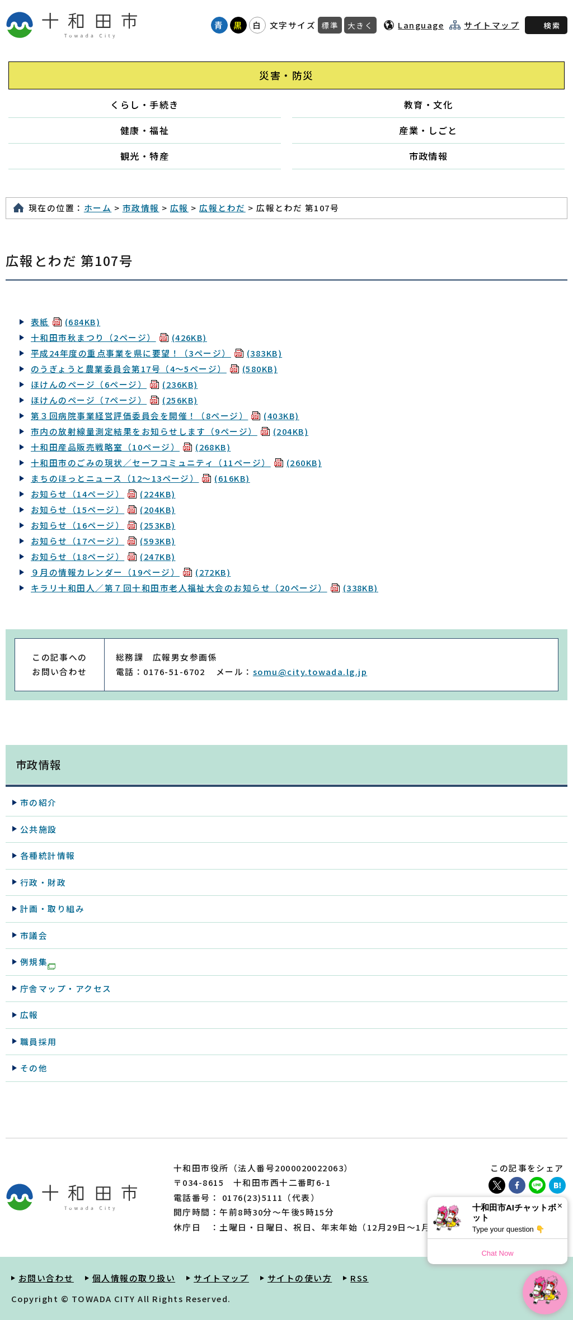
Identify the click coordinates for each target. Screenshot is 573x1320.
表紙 (65, 321)
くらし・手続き (144, 104)
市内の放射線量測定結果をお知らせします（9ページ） (169, 431)
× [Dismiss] (559, 1205)
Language (421, 25)
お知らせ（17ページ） (103, 541)
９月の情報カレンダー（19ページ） (131, 572)
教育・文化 (428, 104)
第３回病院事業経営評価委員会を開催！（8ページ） (165, 415)
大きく (360, 25)
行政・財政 (43, 882)
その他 (34, 1068)
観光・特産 (144, 156)
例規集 (37, 962)
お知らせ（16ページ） (103, 525)
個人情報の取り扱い (133, 1278)
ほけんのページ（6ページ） (114, 384)
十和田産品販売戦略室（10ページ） (131, 447)
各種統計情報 (48, 855)
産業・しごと (428, 130)
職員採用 (38, 1041)
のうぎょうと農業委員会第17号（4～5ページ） (154, 368)
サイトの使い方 (299, 1278)
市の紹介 (38, 802)
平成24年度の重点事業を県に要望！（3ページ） (156, 353)
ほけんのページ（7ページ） (114, 400)
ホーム (97, 207)
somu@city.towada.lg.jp (310, 671)
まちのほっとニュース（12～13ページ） (140, 478)
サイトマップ (491, 25)
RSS (359, 1278)
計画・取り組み (52, 908)
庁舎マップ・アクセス (66, 988)
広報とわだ (222, 207)
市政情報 (428, 156)
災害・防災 (286, 75)
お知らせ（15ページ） (103, 509)
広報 (179, 207)
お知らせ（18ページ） (103, 556)
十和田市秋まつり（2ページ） (119, 337)
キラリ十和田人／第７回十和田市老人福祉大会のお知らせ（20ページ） (204, 587)
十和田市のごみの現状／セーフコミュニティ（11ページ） (176, 462)
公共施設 (38, 829)
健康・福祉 (144, 130)
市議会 (34, 935)
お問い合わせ (46, 1278)
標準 (330, 25)
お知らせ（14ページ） (103, 494)
